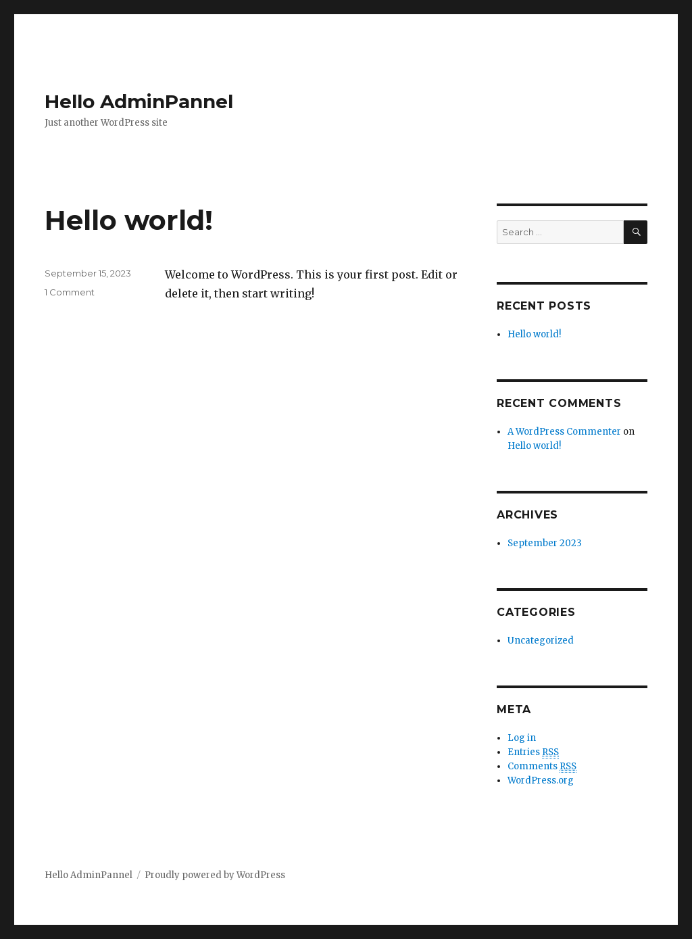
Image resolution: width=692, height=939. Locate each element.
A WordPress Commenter (564, 431)
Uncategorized (541, 640)
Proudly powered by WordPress (215, 875)
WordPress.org (541, 780)
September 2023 (545, 543)
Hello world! (129, 220)
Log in (522, 738)
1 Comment (70, 292)
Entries (533, 752)
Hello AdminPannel (139, 101)
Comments (542, 767)
